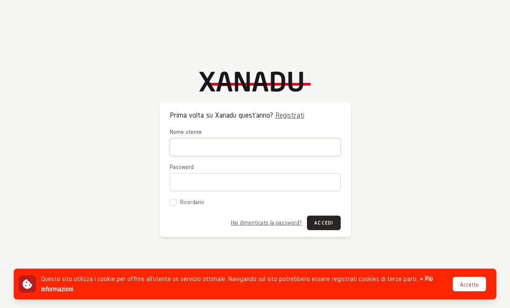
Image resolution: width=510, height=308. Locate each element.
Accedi (323, 222)
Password (182, 167)
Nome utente (186, 132)
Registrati (289, 115)
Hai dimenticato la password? (266, 222)
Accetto (469, 284)
